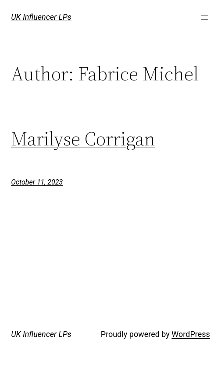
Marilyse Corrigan (83, 139)
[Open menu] (205, 17)
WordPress (190, 334)
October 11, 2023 (37, 182)
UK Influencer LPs (41, 17)
